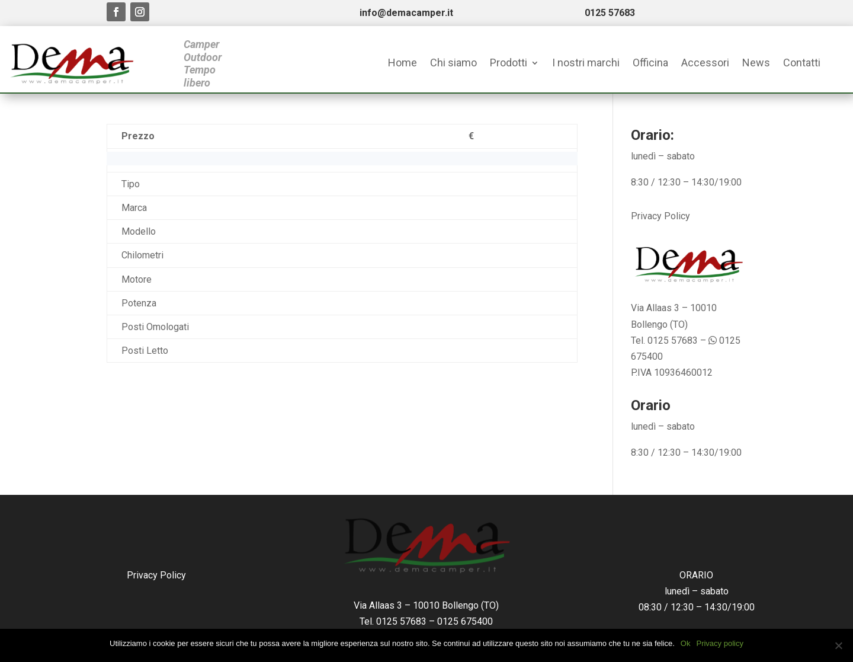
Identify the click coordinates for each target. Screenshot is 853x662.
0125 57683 (610, 12)
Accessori (705, 64)
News (756, 64)
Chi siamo (453, 64)
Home (402, 64)
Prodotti (508, 64)
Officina (650, 64)
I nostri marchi (586, 64)
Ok (686, 643)
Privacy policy (719, 643)
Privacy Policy (660, 216)
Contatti (801, 64)
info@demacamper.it (406, 12)
